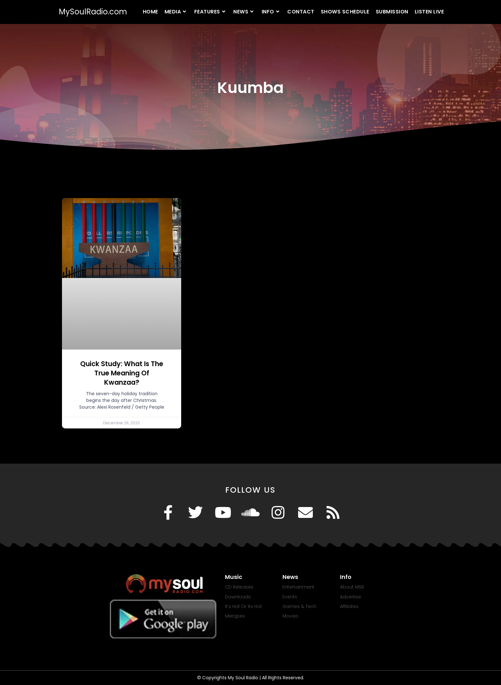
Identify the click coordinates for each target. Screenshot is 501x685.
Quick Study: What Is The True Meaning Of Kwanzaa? (121, 373)
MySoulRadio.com (93, 11)
